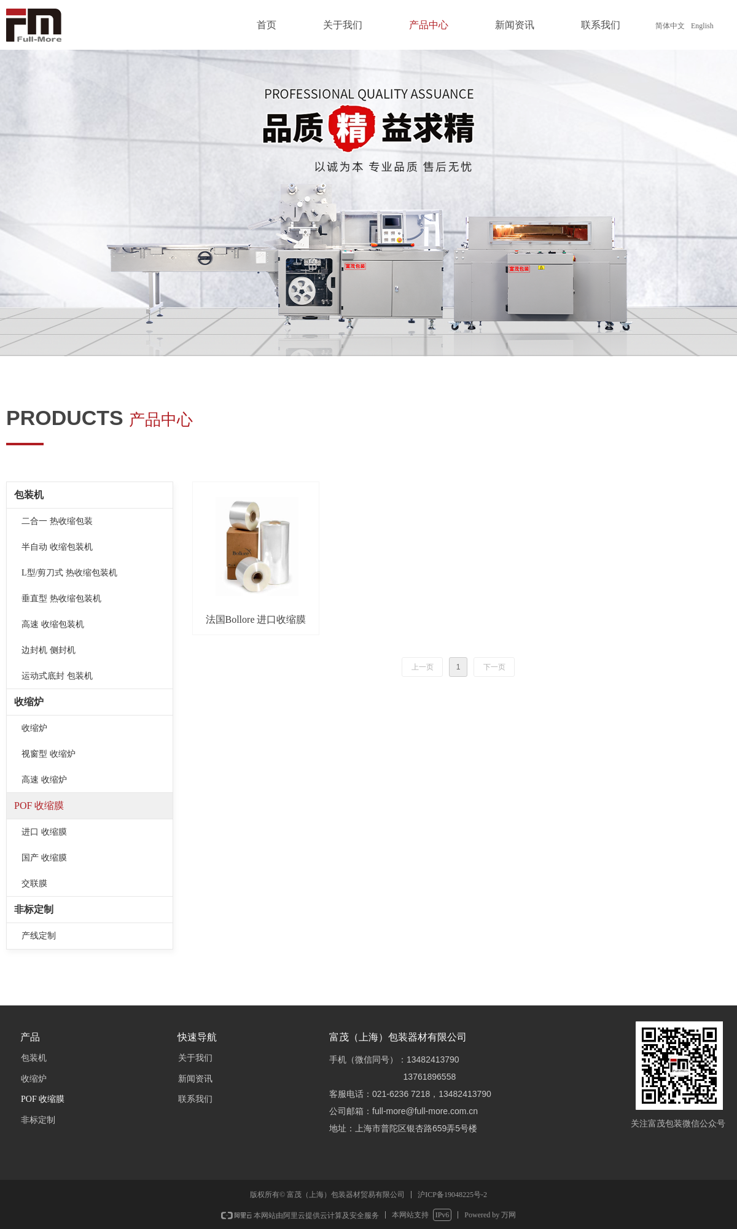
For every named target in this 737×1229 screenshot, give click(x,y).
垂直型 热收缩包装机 (61, 598)
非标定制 (33, 909)
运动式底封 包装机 (57, 676)
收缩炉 (29, 701)
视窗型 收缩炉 (48, 754)
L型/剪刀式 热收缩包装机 (69, 572)
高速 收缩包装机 (52, 624)
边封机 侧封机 (48, 650)
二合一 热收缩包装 (57, 521)
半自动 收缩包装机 (57, 547)
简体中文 (670, 25)
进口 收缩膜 (44, 832)
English (702, 25)
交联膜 (34, 883)
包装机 (29, 495)
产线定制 (38, 935)
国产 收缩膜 (44, 857)
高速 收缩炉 (44, 779)
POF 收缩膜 (39, 805)
